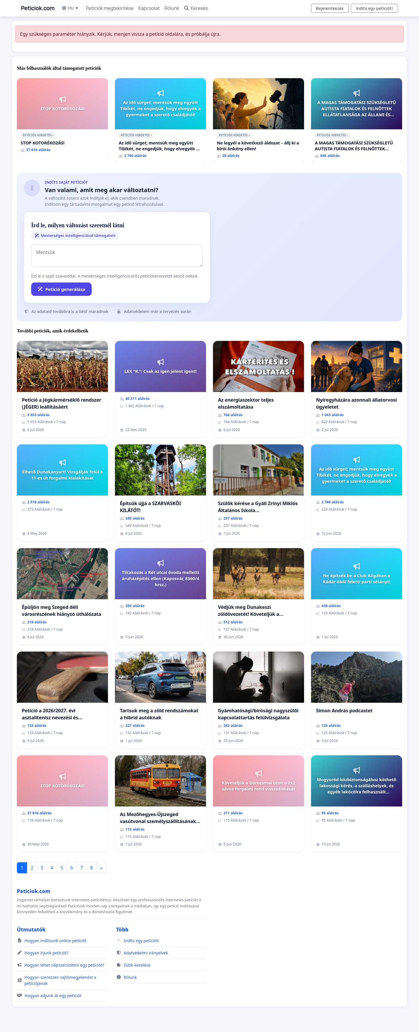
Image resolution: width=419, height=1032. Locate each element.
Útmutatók (31, 929)
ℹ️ (53, 135)
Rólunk (171, 8)
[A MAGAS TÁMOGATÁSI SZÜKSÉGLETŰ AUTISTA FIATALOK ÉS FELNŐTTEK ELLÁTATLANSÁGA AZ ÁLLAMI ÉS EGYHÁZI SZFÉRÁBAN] (356, 120)
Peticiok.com (37, 8)
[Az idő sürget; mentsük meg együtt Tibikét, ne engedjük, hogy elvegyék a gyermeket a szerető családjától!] (160, 120)
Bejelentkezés (330, 8)
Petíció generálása (61, 289)
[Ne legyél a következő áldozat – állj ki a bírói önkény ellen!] (258, 120)
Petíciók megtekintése (110, 8)
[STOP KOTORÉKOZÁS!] (62, 117)
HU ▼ (70, 8)
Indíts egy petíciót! (374, 8)
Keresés (196, 8)
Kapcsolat (149, 8)
